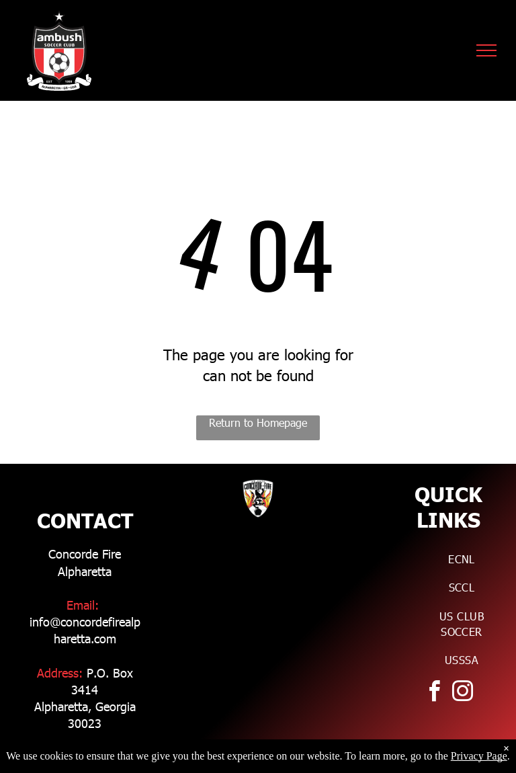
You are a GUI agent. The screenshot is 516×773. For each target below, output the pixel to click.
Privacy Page (479, 756)
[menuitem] (461, 558)
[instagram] (462, 693)
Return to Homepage (258, 422)
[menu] (486, 50)
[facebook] (434, 693)
